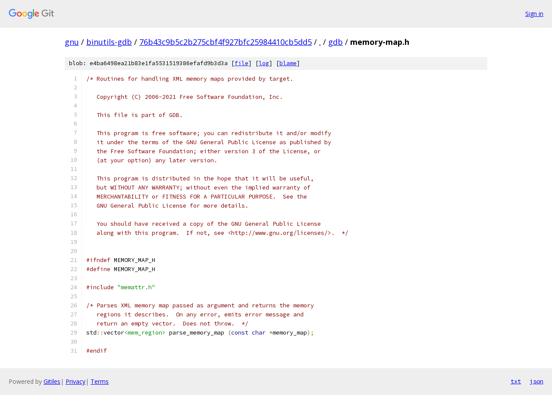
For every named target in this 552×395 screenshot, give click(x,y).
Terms (100, 381)
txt (516, 381)
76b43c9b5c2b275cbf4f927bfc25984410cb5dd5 (225, 42)
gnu (72, 42)
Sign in (534, 13)
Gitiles (52, 381)
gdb (335, 42)
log (264, 63)
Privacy (75, 381)
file (241, 63)
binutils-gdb (109, 42)
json (536, 381)
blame (288, 63)
